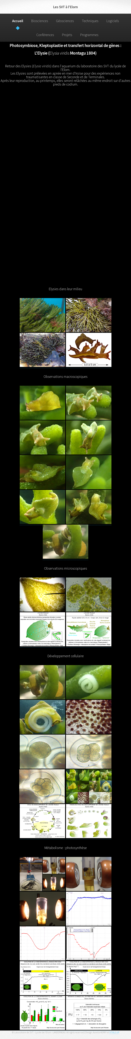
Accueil (17, 20)
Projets (67, 34)
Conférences (45, 34)
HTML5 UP (114, 1032)
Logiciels (112, 20)
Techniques (90, 20)
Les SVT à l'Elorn (65, 7)
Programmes (89, 34)
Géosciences (65, 20)
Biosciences (39, 20)
